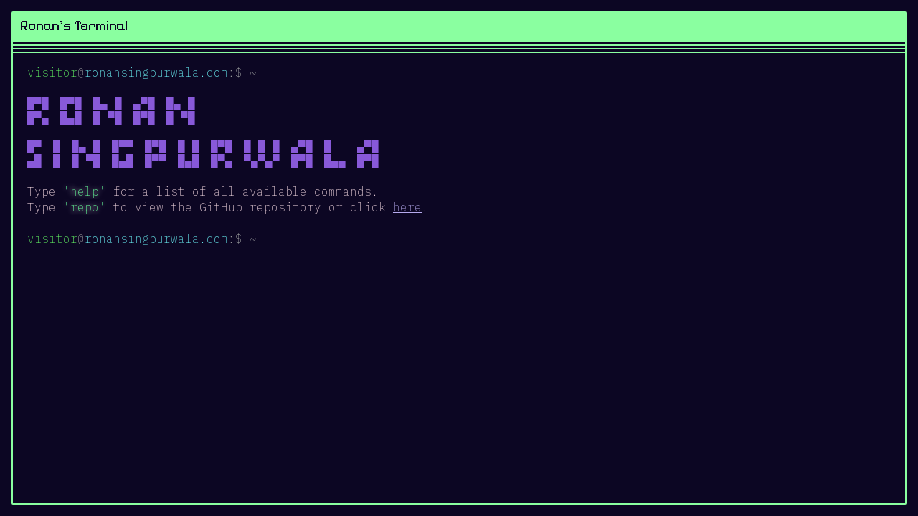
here (407, 207)
